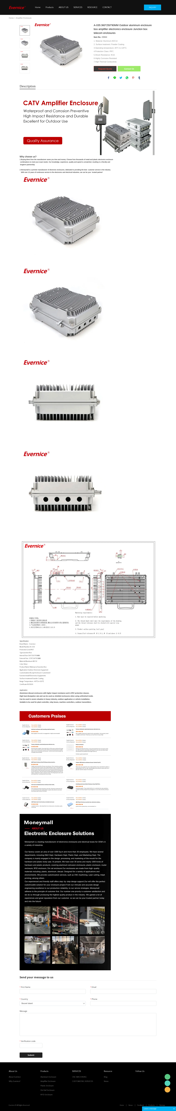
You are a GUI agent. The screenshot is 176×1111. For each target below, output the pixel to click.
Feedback (140, 1105)
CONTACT (107, 7)
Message (23, 1011)
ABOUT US (63, 7)
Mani (167, 1083)
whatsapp (127, 77)
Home (37, 7)
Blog (105, 1077)
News (106, 1081)
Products (50, 7)
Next (25, 76)
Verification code (27, 1041)
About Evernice (15, 1077)
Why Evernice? (14, 1081)
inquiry (152, 7)
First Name (25, 987)
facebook (108, 77)
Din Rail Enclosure (47, 1090)
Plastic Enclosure (47, 1086)
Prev (25, 22)
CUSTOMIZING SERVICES (82, 1081)
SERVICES (78, 7)
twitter (121, 77)
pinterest (133, 77)
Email (93, 987)
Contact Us (129, 69)
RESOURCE (92, 7)
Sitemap (162, 1105)
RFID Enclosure (46, 1095)
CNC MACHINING (79, 1077)
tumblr (139, 77)
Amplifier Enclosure (23, 18)
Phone (93, 999)
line (114, 77)
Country (24, 999)
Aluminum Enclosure (48, 1077)
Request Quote (105, 69)
